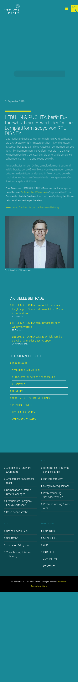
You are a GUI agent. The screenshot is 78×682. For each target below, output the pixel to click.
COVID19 (17, 391)
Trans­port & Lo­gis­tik (17, 545)
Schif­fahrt (19, 383)
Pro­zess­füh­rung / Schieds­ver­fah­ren (53, 495)
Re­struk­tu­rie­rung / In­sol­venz (57, 506)
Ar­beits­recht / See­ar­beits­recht (20, 480)
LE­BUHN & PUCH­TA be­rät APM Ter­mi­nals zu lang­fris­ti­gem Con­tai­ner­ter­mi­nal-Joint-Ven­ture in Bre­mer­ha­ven (38, 309)
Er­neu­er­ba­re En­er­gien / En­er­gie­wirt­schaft (19, 503)
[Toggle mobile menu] (66, 8)
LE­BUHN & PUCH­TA (23, 412)
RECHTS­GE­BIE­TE (22, 362)
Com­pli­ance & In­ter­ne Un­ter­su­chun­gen (18, 491)
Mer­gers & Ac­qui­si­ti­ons (27, 369)
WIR (45, 545)
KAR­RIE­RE (49, 552)
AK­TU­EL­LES (50, 559)
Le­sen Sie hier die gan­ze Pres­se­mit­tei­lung (36, 207)
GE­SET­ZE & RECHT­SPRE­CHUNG (31, 398)
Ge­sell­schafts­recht (17, 512)
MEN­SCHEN (50, 538)
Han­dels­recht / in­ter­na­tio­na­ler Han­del (56, 469)
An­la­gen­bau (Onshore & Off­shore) (18, 469)
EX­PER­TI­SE (49, 530)
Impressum (62, 582)
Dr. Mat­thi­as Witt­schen (34, 192)
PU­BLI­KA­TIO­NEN (22, 405)
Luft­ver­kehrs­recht (53, 478)
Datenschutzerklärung (39, 586)
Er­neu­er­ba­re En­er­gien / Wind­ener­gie (34, 376)
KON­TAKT (49, 566)
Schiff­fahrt (12, 538)
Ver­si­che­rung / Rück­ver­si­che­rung (19, 554)
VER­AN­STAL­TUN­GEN (24, 419)
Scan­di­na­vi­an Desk (17, 530)
